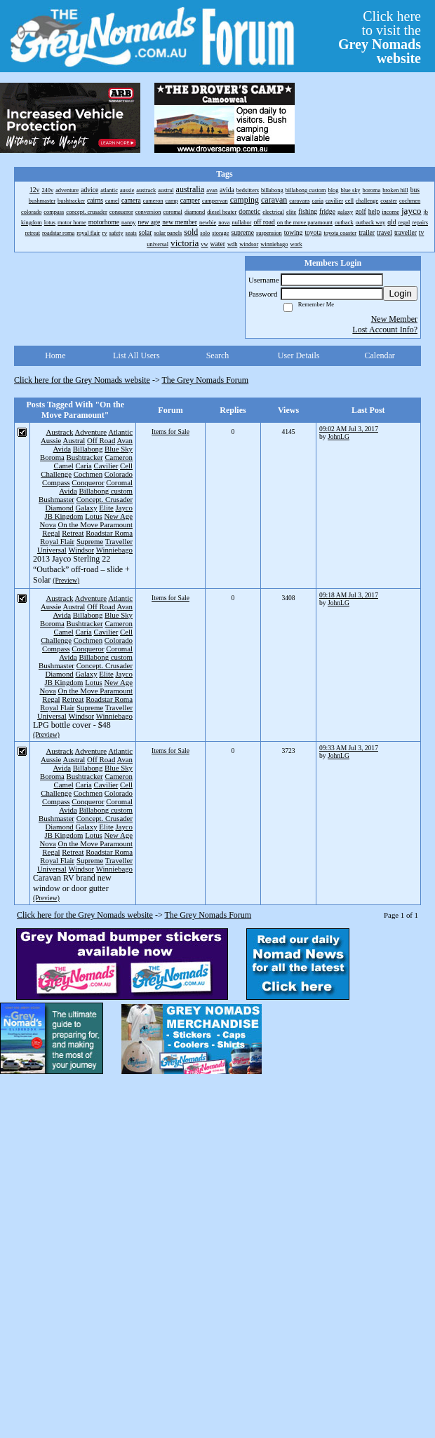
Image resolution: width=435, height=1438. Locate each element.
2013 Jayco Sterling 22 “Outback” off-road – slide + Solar (81, 569)
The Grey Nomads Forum (205, 380)
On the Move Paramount (95, 524)
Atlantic (120, 432)
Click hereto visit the (379, 37)
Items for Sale (170, 431)
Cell (126, 465)
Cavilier (106, 465)
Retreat (72, 533)
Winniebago (114, 549)
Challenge (56, 474)
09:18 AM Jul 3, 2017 (348, 595)
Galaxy (86, 507)
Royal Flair (57, 541)
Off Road (101, 440)
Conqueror (88, 482)
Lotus (93, 516)
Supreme (89, 541)
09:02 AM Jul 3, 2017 (348, 429)
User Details (299, 355)
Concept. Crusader (104, 499)
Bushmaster (56, 499)
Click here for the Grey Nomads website (82, 380)
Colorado (119, 474)
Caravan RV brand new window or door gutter (72, 883)
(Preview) (66, 580)
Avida (62, 449)
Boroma (52, 457)
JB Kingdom (64, 516)
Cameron (119, 457)
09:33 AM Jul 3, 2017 (348, 748)
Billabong (88, 449)
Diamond (60, 507)
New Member (394, 319)
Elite (106, 507)
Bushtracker (85, 457)
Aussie (51, 440)
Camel (64, 465)
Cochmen (88, 474)
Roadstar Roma (109, 533)
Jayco (124, 507)
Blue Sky (119, 449)
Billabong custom (106, 491)
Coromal (119, 482)
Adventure (91, 432)
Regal (51, 533)
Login (400, 293)
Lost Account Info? (384, 329)
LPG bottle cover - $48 (72, 725)
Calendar (380, 355)
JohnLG (338, 436)
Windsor (81, 549)
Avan (124, 440)
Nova (47, 524)
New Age (119, 516)
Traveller (119, 541)
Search (217, 355)
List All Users (136, 355)
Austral (74, 440)
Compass (56, 482)
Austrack (59, 432)
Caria (83, 465)
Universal (52, 549)
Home (55, 355)
